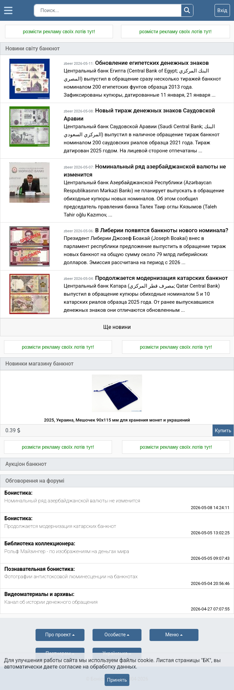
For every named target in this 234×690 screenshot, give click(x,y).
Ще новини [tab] (117, 327)
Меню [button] (172, 635)
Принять (117, 680)
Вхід (222, 10)
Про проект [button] (58, 635)
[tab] (117, 499)
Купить (223, 431)
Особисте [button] (115, 635)
